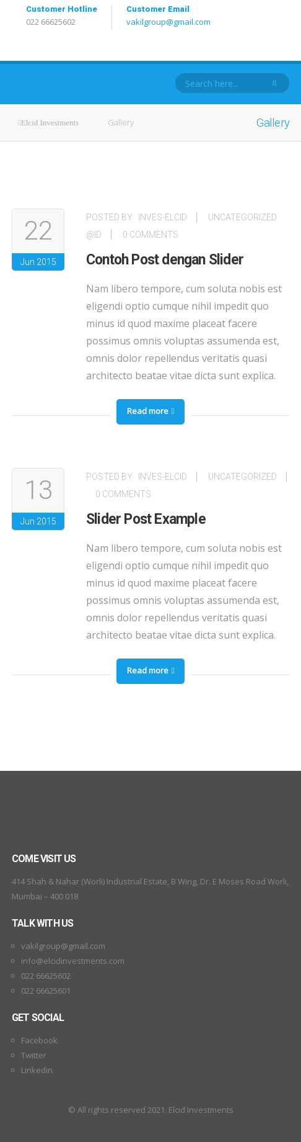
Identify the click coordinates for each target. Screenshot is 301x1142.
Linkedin (37, 1070)
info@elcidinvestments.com (72, 960)
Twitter (33, 1055)
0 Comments (150, 235)
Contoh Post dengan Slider (164, 259)
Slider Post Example (146, 519)
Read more (151, 410)
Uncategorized (242, 477)
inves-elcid (162, 217)
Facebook (39, 1040)
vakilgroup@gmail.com (168, 21)
